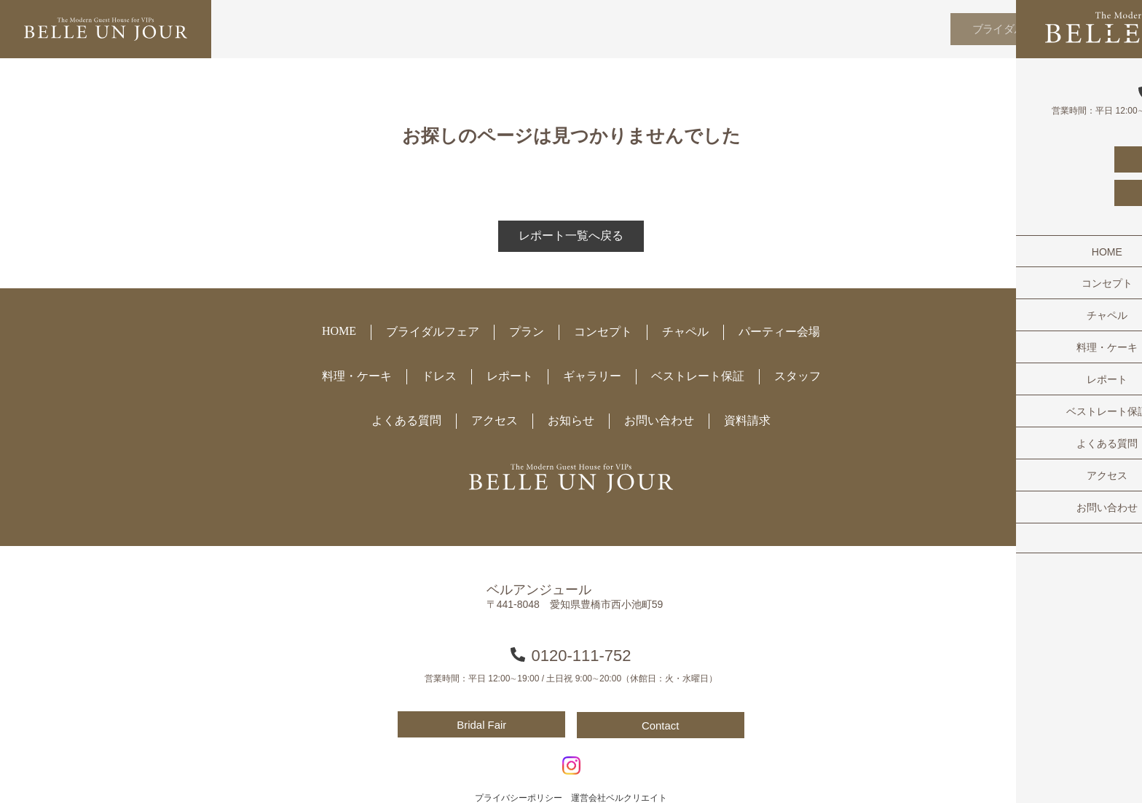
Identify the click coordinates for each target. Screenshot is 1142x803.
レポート (510, 376)
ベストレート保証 (697, 376)
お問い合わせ (659, 420)
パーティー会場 (779, 331)
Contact (662, 725)
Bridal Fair (480, 725)
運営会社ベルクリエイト (619, 796)
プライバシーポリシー (518, 796)
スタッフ (797, 376)
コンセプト (603, 331)
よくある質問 (406, 420)
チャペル (685, 331)
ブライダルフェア (1000, 29)
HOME (339, 331)
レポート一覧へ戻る (571, 235)
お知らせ (571, 420)
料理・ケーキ (357, 376)
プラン (526, 331)
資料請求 (747, 420)
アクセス (494, 420)
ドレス (439, 376)
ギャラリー (592, 376)
